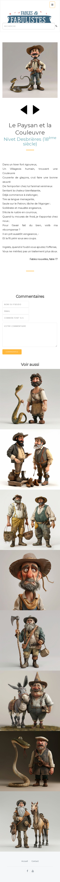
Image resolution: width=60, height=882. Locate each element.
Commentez (12, 352)
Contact (35, 861)
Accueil (24, 861)
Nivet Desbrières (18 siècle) (30, 141)
